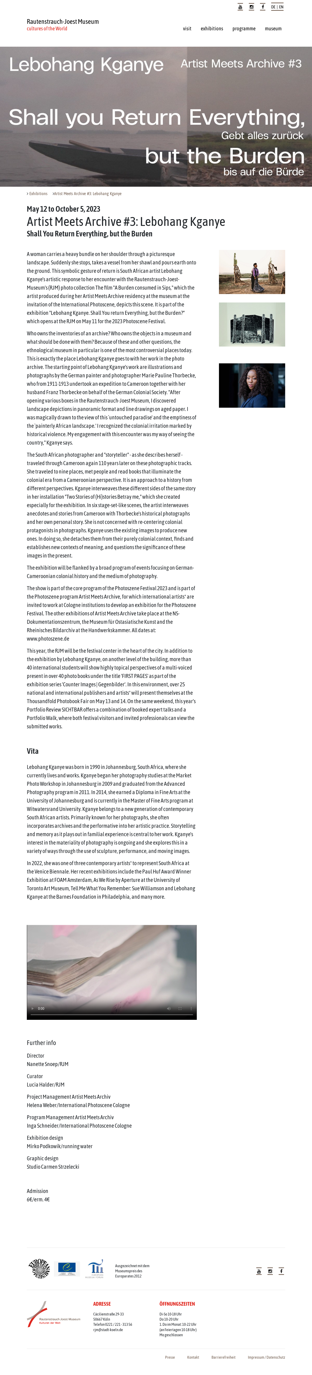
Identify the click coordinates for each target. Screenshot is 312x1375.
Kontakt (193, 1357)
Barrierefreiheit (223, 1357)
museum (273, 28)
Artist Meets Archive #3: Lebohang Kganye (87, 194)
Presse (170, 1357)
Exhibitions (38, 194)
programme (244, 28)
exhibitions (212, 28)
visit (187, 28)
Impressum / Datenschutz (266, 1357)
